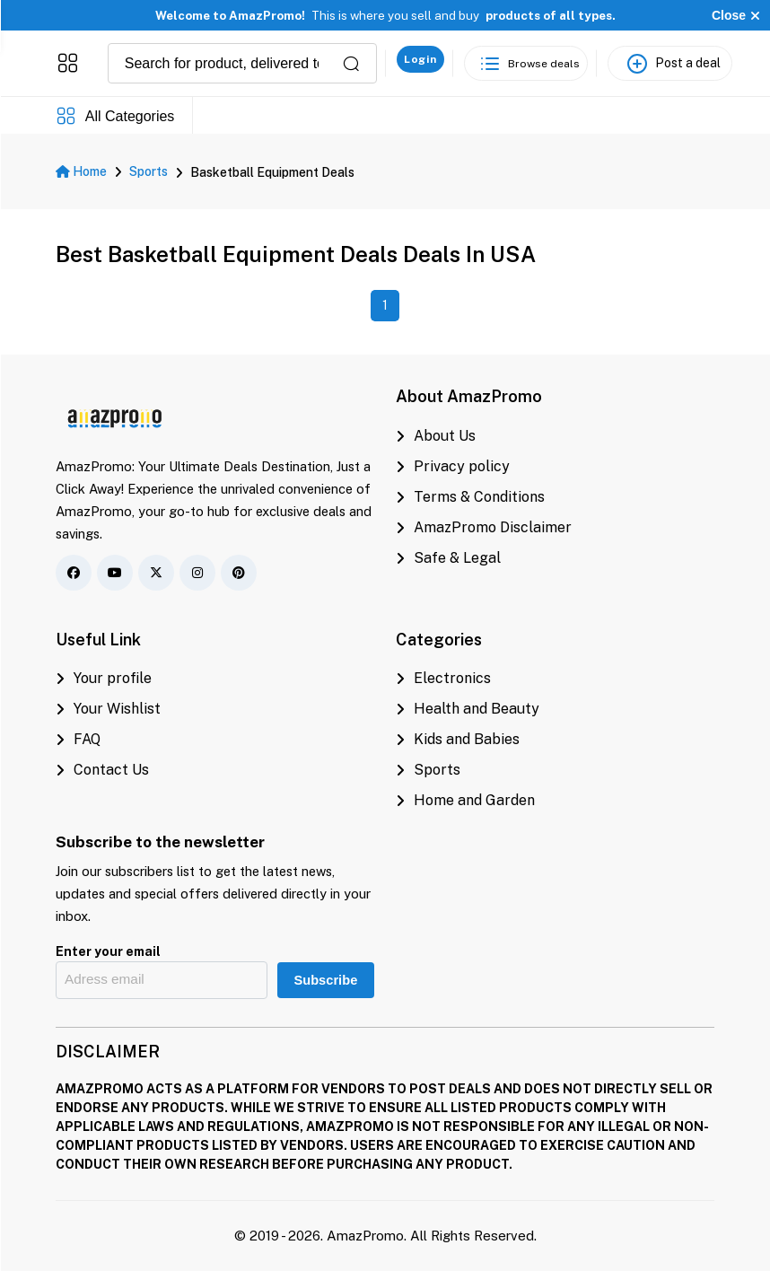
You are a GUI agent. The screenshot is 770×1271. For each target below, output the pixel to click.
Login (420, 59)
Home (81, 171)
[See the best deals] (526, 63)
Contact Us (102, 769)
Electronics (443, 678)
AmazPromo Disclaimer (484, 527)
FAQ (78, 739)
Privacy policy (453, 466)
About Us (436, 435)
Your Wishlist (108, 708)
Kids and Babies (458, 739)
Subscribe (325, 980)
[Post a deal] (670, 63)
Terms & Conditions (470, 496)
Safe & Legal (448, 557)
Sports (148, 171)
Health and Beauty (467, 708)
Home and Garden (465, 800)
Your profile (104, 678)
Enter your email (108, 951)
